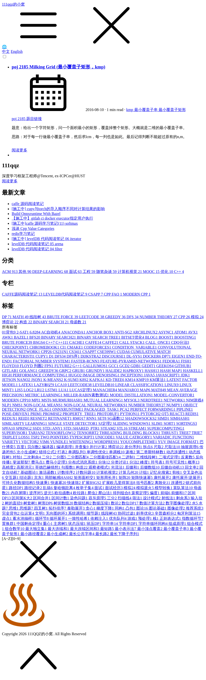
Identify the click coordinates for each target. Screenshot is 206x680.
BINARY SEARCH (51, 322)
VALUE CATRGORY (134, 437)
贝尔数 (34, 447)
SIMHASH (180, 418)
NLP (7, 405)
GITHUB (183, 366)
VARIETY (11, 442)
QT (165, 414)
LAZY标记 (44, 385)
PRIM (36, 414)
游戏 (132, 518)
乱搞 (48, 488)
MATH (21, 317)
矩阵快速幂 (142, 477)
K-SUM (72, 380)
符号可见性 (176, 462)
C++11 (62, 342)
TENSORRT (88, 433)
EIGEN (179, 356)
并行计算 (99, 447)
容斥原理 (98, 498)
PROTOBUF (108, 414)
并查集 (82, 447)
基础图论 (29, 472)
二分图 (60, 457)
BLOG (152, 337)
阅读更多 (19, 150)
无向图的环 (57, 513)
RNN (92, 418)
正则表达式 (171, 518)
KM (130, 380)
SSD (38, 428)
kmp (130, 110)
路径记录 (33, 488)
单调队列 (77, 452)
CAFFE (93, 342)
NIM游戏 (194, 400)
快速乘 (43, 483)
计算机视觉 (130, 272)
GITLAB (10, 371)
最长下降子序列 (124, 534)
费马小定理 (57, 462)
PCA (125, 409)
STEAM (109, 428)
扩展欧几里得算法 (119, 483)
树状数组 (64, 503)
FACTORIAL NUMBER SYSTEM (42, 361)
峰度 (145, 462)
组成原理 (178, 524)
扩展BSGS (92, 483)
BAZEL (21, 337)
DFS (132, 317)
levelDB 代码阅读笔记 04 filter (37, 249)
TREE (185, 433)
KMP (143, 380)
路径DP (16, 488)
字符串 (110, 524)
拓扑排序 (58, 508)
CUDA (124, 352)
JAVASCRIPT (168, 375)
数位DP (130, 503)
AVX (193, 332)
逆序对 (36, 493)
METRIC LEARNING (44, 395)
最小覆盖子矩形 (172, 110)
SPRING (24, 428)
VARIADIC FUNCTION (173, 437)
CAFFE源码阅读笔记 (22, 294)
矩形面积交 (85, 477)
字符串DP (128, 524)
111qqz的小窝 (103, 23)
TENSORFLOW (61, 433)
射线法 (168, 498)
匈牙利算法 (188, 513)
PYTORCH (151, 414)
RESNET (39, 418)
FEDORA (171, 361)
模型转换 (164, 488)
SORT (170, 423)
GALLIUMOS (95, 366)
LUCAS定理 (81, 390)
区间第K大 (22, 498)
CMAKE (75, 347)
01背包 (9, 332)
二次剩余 (32, 457)
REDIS (191, 414)
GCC (113, 366)
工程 (89, 272)
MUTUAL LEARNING (104, 400)
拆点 (148, 447)
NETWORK (175, 400)
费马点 (38, 462)
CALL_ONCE (158, 342)
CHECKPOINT (15, 347)
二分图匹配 (78, 457)
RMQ (79, 418)
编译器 (49, 447)
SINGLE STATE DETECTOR (73, 423)
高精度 (9, 467)
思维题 (26, 508)
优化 (167, 272)
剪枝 (177, 472)
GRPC (65, 371)
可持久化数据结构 (19, 483)
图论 (142, 508)
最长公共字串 (82, 534)
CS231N (61, 352)
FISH (186, 361)
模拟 (197, 317)
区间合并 (42, 498)
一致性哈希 (79, 518)
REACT (177, 414)
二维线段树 (147, 457)
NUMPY (174, 405)
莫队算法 (183, 488)
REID (24, 418)
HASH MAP (171, 371)
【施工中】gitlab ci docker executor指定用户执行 (52, 218)
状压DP (94, 524)
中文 (6, 51)
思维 (14, 508)
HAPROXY (133, 371)
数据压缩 (101, 503)
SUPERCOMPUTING (165, 428)
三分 (112, 498)
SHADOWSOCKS (141, 418)
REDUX (10, 418)
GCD (125, 366)
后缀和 (132, 467)
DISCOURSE (114, 356)
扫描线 (125, 498)
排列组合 (122, 493)
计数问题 (86, 472)
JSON (37, 380)
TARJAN (37, 433)
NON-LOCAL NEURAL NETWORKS (96, 405)
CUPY (42, 356)
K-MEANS (53, 380)
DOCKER (152, 356)
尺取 (159, 447)
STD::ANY (53, 428)
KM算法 (158, 380)
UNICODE (105, 437)
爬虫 (93, 493)
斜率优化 (145, 513)
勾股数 (68, 467)
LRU (40, 390)
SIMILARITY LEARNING (25, 423)
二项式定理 (170, 457)
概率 (193, 462)
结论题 (26, 477)
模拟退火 (145, 488)
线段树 (38, 317)
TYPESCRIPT (82, 437)
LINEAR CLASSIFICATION (140, 385)
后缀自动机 (173, 467)
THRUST (170, 433)
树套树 (30, 503)
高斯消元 (26, 467)
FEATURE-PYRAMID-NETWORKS (131, 361)
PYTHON (130, 414)
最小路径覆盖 (33, 534)
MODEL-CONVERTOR (174, 395)
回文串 (192, 467)
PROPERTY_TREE (80, 414)
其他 (25, 272)
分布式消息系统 (83, 462)
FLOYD (11, 366)
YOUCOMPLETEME (139, 442)
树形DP (46, 503)
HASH (152, 371)
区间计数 (61, 498)
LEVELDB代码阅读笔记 (65, 294)
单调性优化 (98, 452)
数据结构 (83, 503)
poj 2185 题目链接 (27, 119)
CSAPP (96, 294)
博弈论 (10, 322)
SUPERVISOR (15, 433)
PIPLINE (184, 409)
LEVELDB (104, 385)
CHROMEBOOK (44, 347)
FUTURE (63, 366)
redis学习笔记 (23, 234)
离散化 (163, 483)
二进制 (129, 457)
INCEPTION (132, 375)
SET (102, 418)
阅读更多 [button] (10, 181)
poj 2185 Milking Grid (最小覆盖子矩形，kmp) (58, 66)
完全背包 (11, 513)
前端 (166, 493)
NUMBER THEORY (159, 317)
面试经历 (114, 488)
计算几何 (129, 472)
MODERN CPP (137, 294)
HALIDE (114, 371)
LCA (61, 385)
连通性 (178, 483)
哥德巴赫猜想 (48, 467)
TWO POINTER (55, 437)
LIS (19, 390)
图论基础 (158, 508)
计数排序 (66, 472)
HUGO (75, 375)
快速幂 (59, 483)
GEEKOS (165, 366)
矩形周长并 (107, 477)
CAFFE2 (110, 342)
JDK (185, 375)
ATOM (181, 332)
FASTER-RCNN (85, 361)
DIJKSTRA (91, 356)
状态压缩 (77, 524)
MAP (145, 390)
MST (46, 400)
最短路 (107, 529)
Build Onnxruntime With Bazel (36, 214)
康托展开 (163, 477)
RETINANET (60, 418)
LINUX (171, 385)
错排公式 (48, 452)
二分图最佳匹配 (106, 457)
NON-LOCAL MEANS (44, 405)
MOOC (152, 272)
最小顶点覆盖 (150, 529)
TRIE (197, 433)
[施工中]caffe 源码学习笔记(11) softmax (45, 223)
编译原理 (65, 447)
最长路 (102, 534)
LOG (29, 390)
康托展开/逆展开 (187, 477)
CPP (184, 317)
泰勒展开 (76, 508)
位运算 (27, 513)
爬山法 (105, 493)
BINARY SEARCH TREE (99, 337)
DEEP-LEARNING (50, 272)
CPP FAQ (113, 294)
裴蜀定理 (140, 493)
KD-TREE (115, 380)
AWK (8, 337)
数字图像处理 (179, 503)
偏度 (155, 493)
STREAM (137, 428)
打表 (62, 452)
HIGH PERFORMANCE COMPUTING (35, 375)
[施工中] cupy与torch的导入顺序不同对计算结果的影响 (58, 209)
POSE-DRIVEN (16, 414)
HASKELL (193, 371)
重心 (48, 524)
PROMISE (53, 414)
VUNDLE (59, 442)
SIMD (164, 418)
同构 (120, 508)
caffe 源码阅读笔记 (28, 204)
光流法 (118, 467)
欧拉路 (80, 493)
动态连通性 (177, 452)
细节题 (94, 513)
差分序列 (134, 447)
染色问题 (79, 498)
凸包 (130, 508)
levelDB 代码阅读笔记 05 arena (37, 244)
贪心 (91, 508)
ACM (10, 272)
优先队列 (118, 518)
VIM (45, 442)
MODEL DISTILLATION (132, 395)
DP (7, 317)
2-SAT (23, 332)
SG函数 (116, 418)
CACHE (77, 342)
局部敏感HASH (59, 477)
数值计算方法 (152, 503)
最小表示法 (126, 529)
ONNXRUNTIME (68, 409)
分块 (104, 462)
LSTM (52, 390)
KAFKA (97, 380)
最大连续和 (59, 529)
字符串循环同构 (153, 524)
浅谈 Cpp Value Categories (33, 228)
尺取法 (172, 447)
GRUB (79, 371)
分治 (134, 462)
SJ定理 (105, 423)
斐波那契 (22, 462)
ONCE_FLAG (39, 409)
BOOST (166, 337)
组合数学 (15, 529)
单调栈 (117, 452)
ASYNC (166, 332)
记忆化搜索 (161, 472)
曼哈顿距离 (65, 488)
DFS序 (74, 356)
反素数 (188, 457)
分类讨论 (120, 462)
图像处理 (176, 508)
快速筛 (74, 483)
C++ (179, 272)
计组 (144, 472)
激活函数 (48, 472)
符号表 (158, 462)
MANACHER (105, 390)
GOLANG (29, 371)
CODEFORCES (98, 347)
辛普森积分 (166, 513)
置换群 (9, 524)
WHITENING (81, 442)
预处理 (145, 518)
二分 (47, 457)
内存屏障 (20, 493)
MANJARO (129, 390)
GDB (136, 366)
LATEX (26, 385)
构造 (26, 322)
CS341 (75, 352)
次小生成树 (28, 452)
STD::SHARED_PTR (81, 428)
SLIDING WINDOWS (132, 423)
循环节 (42, 518)
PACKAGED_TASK (102, 409)
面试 (76, 272)
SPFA (9, 428)
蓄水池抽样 (24, 518)
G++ (77, 366)
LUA (63, 390)
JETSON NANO (16, 380)
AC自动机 (51, 332)
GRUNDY (95, 371)
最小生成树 (58, 534)
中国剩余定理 (30, 524)
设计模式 (152, 498)
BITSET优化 (133, 337)
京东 (39, 477)
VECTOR (30, 442)
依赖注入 (99, 518)
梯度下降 (105, 508)
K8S (84, 380)
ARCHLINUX (145, 332)
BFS (35, 337)
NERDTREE (152, 400)
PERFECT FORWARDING (153, 409)
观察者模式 (100, 467)
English (17, 51)
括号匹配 (145, 483)
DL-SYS (134, 356)
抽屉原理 (190, 447)
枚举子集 (85, 488)
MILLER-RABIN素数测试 (86, 395)
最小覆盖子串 (146, 110)
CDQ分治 (180, 342)
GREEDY (115, 317)
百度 (22, 447)
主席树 (61, 524)
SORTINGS (186, 423)
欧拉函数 (63, 493)
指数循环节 (192, 518)
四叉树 (41, 508)
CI (63, 347)
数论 (116, 503)
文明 (40, 513)
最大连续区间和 (85, 529)
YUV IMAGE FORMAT (179, 442)
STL (122, 428)
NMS (18, 405)
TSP (35, 437)
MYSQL (132, 400)
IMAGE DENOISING (102, 375)
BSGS (39, 342)
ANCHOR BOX (100, 332)
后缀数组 (150, 467)
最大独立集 (36, 529)
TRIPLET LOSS (16, 437)
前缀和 (179, 493)
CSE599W (107, 352)
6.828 (35, 332)
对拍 (18, 457)
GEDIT (149, 366)
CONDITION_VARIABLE (135, 347)
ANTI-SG (123, 332)
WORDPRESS (107, 442)
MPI (36, 400)
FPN (49, 366)
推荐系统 (194, 508)
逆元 (49, 493)
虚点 (7, 518)
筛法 (137, 498)
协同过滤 (127, 513)
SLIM (157, 423)
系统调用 (77, 513)
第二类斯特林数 (151, 452)
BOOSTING (185, 337)
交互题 (12, 477)
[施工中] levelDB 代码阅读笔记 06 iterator (46, 239)
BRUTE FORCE (63, 317)
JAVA (150, 375)
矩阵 (125, 477)
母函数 (78, 322)
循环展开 (59, 518)
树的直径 (14, 503)
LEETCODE (92, 317)
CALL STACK (132, 342)
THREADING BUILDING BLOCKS (130, 433)
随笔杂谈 (107, 272)
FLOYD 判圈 (32, 366)
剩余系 (183, 498)
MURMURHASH (67, 400)
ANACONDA (73, 332)
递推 (130, 452)
